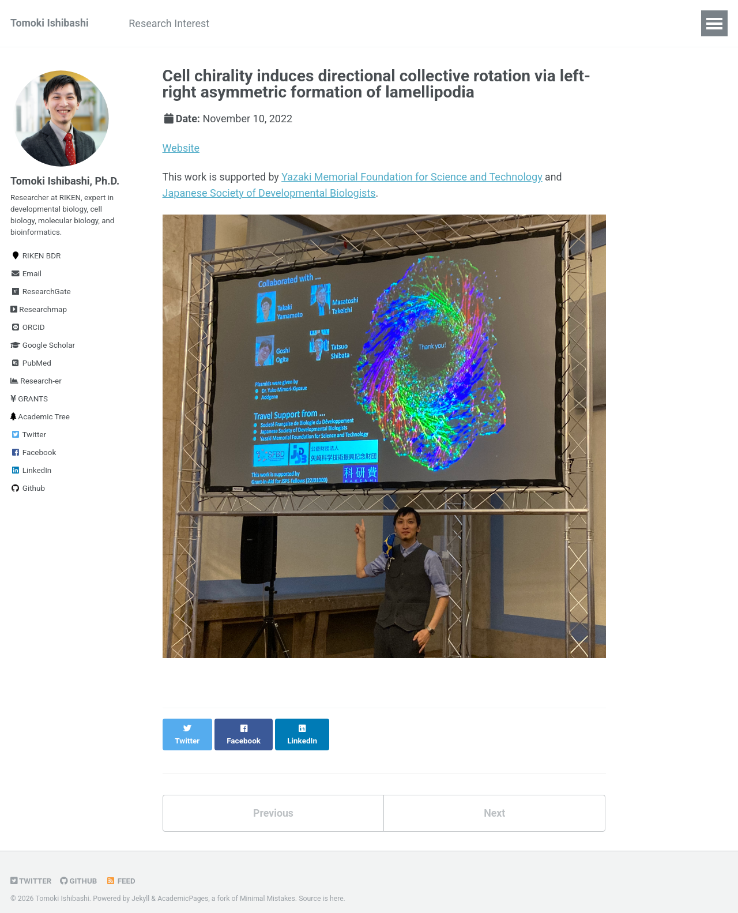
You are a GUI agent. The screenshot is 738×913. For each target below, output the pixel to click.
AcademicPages (183, 886)
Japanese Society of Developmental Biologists (269, 192)
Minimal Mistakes (269, 886)
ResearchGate (40, 294)
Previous (273, 801)
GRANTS (29, 401)
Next (495, 801)
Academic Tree (40, 419)
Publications (261, 23)
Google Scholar (42, 347)
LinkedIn (30, 473)
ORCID (27, 330)
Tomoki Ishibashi (50, 23)
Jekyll (140, 886)
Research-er (36, 383)
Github (27, 490)
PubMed (30, 365)
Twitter (28, 437)
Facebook (33, 455)
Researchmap (38, 312)
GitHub (79, 868)
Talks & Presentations (361, 23)
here (338, 886)
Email (26, 276)
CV (438, 23)
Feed (122, 868)
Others (480, 23)
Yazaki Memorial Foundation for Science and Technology (413, 177)
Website (181, 148)
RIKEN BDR (35, 258)
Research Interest (171, 23)
